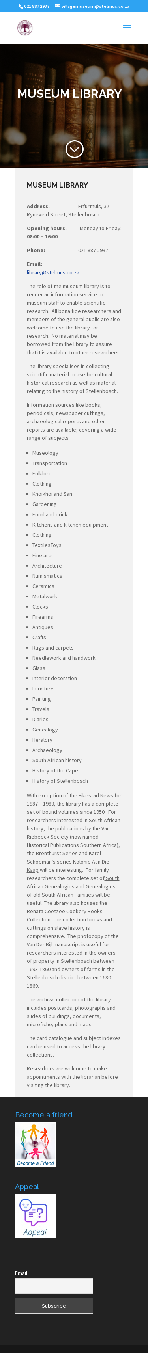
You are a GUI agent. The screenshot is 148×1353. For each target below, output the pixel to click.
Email (21, 1273)
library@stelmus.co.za (53, 272)
